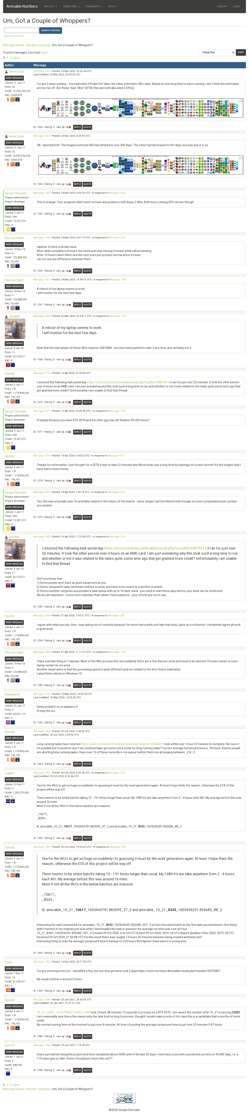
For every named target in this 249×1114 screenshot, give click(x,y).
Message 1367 (41, 279)
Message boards (14, 45)
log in (44, 52)
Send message (14, 78)
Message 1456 (41, 846)
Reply (77, 127)
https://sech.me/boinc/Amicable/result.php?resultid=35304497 (122, 744)
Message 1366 (41, 237)
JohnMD (14, 316)
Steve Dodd (16, 71)
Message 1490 (41, 1045)
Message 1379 (41, 492)
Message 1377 (41, 411)
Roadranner (12, 694)
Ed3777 (10, 1045)
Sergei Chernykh (15, 193)
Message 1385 (41, 652)
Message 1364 (41, 135)
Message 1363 (41, 71)
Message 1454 (41, 731)
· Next (16, 57)
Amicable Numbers (22, 6)
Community (94, 6)
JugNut (9, 773)
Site (112, 6)
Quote (87, 127)
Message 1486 (41, 999)
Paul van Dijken (14, 238)
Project (50, 6)
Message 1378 (41, 455)
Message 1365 (41, 192)
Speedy (10, 373)
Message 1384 (41, 615)
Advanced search (14, 36)
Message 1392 (41, 694)
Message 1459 (41, 961)
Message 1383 (41, 536)
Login (236, 6)
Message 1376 (41, 373)
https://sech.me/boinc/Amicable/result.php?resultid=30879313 (128, 382)
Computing (71, 6)
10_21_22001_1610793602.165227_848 (63, 1012)
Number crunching (38, 45)
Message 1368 (41, 316)
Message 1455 (41, 772)
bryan (8, 962)
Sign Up (222, 6)
